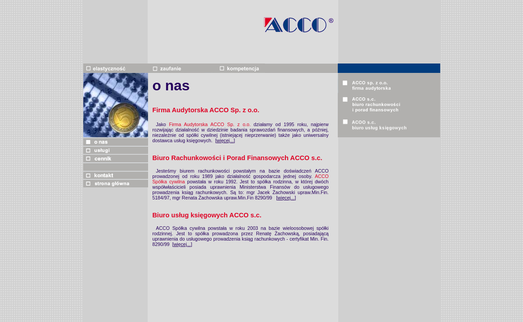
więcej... (225, 140)
